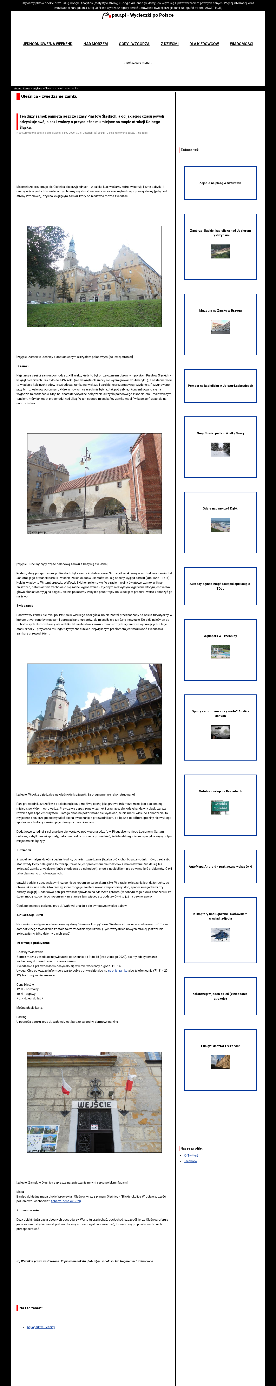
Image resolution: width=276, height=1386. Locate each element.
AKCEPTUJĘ (213, 8)
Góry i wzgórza (134, 44)
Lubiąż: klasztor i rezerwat (220, 1056)
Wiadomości (241, 44)
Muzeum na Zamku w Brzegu (220, 321)
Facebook (190, 1161)
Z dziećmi (170, 44)
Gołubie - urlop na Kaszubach (220, 802)
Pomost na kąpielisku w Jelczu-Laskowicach (220, 386)
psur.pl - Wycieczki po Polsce (138, 15)
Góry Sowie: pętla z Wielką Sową (220, 444)
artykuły (37, 88)
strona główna (22, 88)
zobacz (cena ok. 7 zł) (66, 1201)
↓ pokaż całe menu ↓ (138, 62)
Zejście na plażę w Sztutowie (220, 183)
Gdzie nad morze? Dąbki (220, 519)
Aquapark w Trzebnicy (220, 646)
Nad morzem (96, 44)
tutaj (91, 8)
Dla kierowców (204, 44)
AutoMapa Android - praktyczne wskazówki (220, 866)
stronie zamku (117, 970)
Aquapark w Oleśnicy (41, 1327)
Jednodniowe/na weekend (47, 44)
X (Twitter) (191, 1155)
